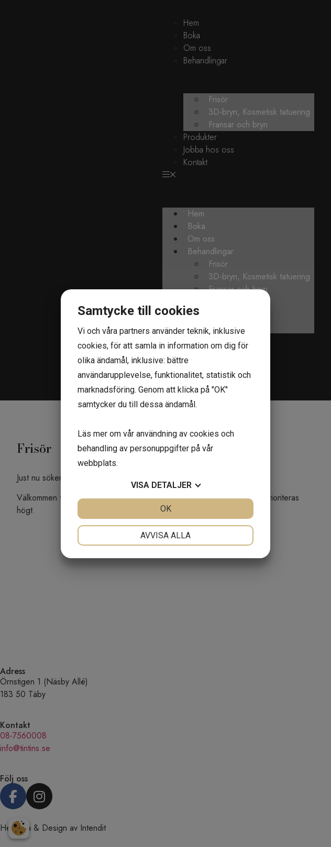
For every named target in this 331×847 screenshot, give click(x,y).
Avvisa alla (165, 535)
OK (165, 509)
